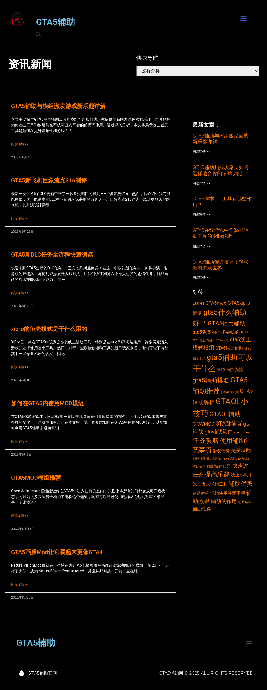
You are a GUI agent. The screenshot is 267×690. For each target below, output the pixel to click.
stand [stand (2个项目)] (237, 432)
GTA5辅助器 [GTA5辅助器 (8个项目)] (230, 369)
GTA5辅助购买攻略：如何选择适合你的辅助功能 (221, 170)
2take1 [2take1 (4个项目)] (199, 303)
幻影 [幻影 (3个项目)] (210, 466)
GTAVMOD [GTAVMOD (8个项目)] (203, 424)
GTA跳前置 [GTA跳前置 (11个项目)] (229, 424)
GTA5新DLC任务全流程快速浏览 (52, 254)
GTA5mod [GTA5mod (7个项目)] (216, 303)
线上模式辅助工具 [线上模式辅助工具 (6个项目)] (210, 484)
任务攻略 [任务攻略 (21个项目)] (206, 440)
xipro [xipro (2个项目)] (245, 432)
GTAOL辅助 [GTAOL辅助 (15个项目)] (224, 414)
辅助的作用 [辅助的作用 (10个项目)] (224, 501)
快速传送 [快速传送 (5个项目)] (222, 466)
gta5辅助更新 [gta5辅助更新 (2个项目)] (230, 392)
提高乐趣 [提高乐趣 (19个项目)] (217, 474)
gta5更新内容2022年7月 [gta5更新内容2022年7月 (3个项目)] (211, 340)
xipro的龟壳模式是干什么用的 (49, 329)
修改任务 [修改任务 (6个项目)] (221, 450)
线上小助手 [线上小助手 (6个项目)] (242, 475)
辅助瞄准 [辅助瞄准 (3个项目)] (244, 502)
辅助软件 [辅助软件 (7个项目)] (202, 509)
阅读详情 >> (20, 144)
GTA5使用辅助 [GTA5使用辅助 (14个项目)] (226, 323)
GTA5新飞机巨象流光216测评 (49, 180)
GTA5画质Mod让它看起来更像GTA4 (57, 552)
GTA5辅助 (55, 22)
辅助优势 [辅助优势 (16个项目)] (241, 483)
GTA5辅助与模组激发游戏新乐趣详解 (58, 106)
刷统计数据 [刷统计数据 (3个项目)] (201, 458)
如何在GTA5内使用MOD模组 (47, 403)
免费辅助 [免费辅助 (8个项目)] (241, 450)
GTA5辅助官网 (42, 673)
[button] (244, 18)
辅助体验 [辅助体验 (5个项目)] (201, 493)
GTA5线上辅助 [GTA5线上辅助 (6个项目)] (229, 348)
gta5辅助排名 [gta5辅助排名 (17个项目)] (211, 380)
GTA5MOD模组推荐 (36, 477)
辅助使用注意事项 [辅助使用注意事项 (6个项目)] (227, 493)
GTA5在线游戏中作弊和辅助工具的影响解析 (221, 233)
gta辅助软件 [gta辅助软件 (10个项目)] (219, 432)
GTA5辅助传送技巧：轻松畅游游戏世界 (221, 265)
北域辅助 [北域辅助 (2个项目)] (216, 459)
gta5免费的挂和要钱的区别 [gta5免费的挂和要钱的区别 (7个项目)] (221, 332)
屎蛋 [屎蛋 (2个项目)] (203, 466)
